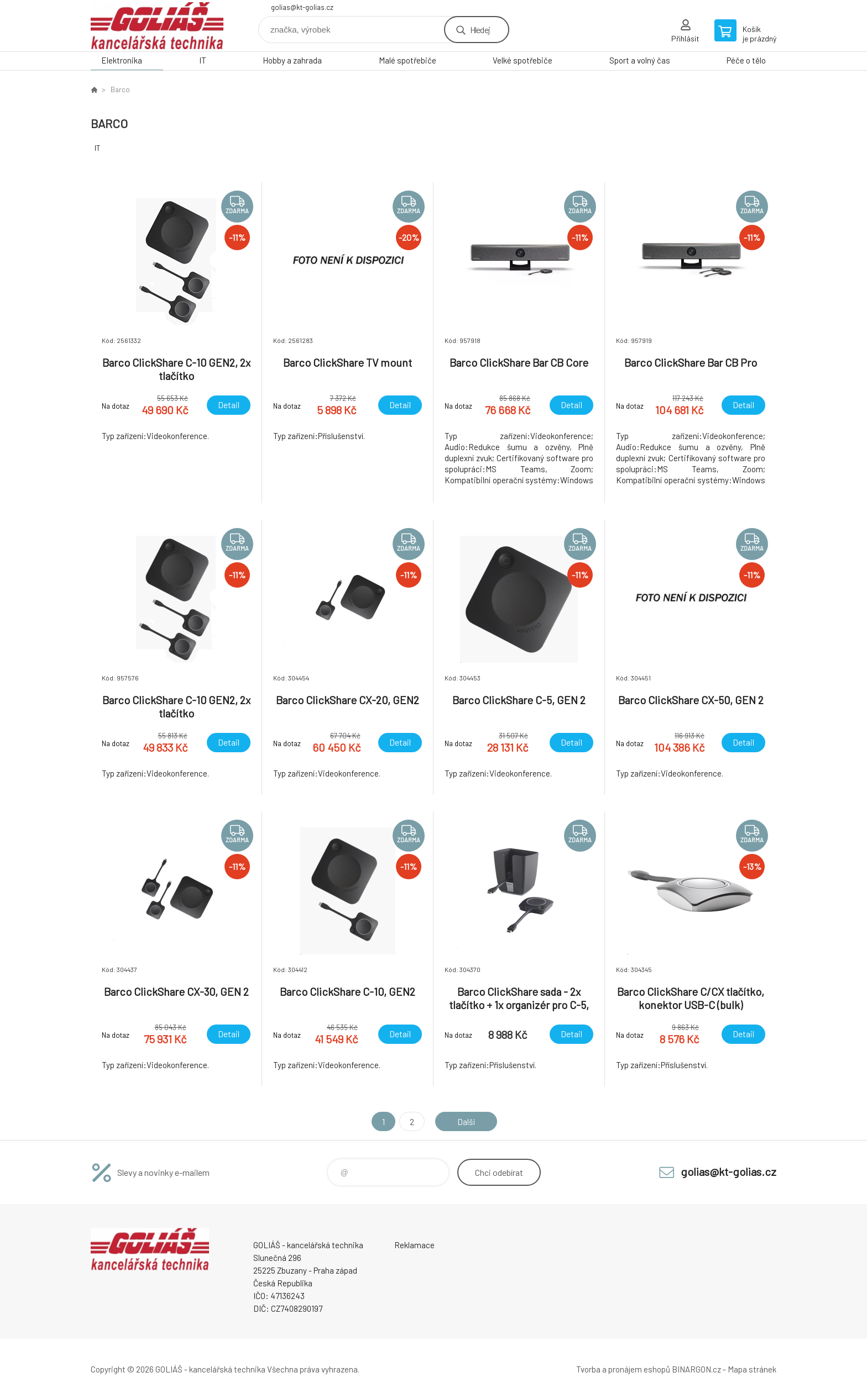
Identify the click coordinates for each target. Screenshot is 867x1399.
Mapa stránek (752, 1369)
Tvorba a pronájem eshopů (623, 1369)
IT (202, 60)
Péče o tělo (746, 60)
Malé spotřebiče (407, 60)
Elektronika (121, 60)
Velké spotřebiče (522, 60)
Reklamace (414, 1245)
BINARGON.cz (696, 1369)
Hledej (480, 29)
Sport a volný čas (639, 60)
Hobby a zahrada (292, 60)
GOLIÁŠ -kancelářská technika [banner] (157, 25)
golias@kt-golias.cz (302, 7)
